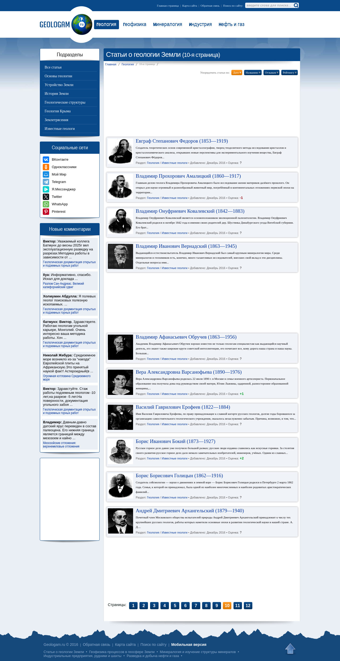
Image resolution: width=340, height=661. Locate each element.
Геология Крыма (58, 111)
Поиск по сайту (154, 644)
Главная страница (168, 5)
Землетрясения (56, 120)
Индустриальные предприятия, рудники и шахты (82, 656)
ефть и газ (231, 23)
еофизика (134, 23)
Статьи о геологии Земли (64, 652)
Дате (237, 72)
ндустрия (200, 23)
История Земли (57, 94)
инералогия (167, 23)
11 (237, 605)
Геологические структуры (65, 102)
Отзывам (272, 72)
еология (106, 23)
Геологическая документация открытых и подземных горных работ (69, 263)
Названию (253, 72)
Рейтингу (290, 72)
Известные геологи (60, 129)
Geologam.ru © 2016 (61, 644)
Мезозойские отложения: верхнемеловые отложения (61, 444)
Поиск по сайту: (233, 5)
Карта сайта (189, 5)
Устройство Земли (59, 85)
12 (248, 605)
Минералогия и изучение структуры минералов (198, 652)
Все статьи (53, 67)
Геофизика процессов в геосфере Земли (122, 652)
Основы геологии (58, 76)
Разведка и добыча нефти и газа (153, 656)
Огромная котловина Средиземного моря (67, 377)
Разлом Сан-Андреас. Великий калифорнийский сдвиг (63, 285)
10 (227, 605)
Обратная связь (210, 5)
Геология (153, 163)
